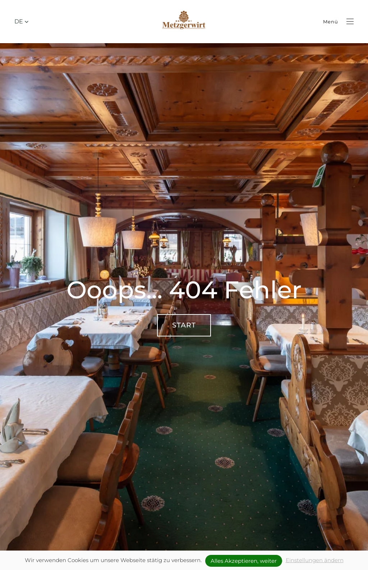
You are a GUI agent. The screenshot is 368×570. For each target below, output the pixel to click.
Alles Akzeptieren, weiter (244, 560)
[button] (21, 22)
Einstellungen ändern (315, 560)
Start (184, 325)
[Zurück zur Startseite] (184, 21)
